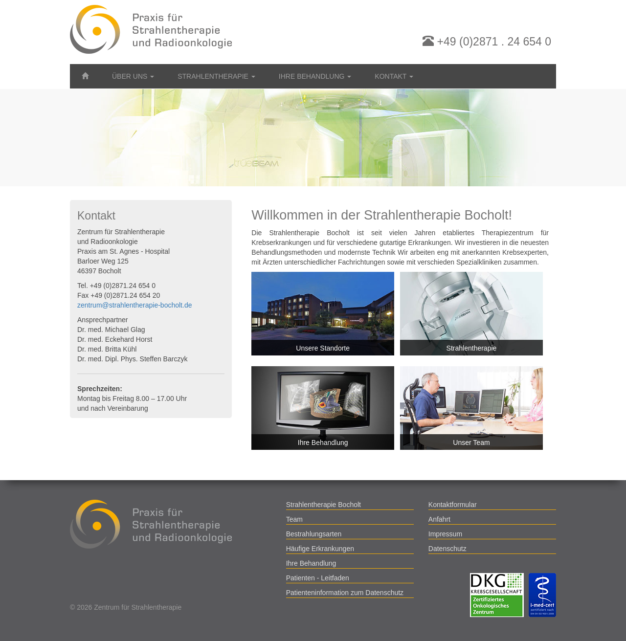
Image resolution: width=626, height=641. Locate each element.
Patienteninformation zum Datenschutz (344, 593)
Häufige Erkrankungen (320, 549)
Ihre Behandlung (323, 442)
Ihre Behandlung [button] (315, 76)
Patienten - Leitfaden (317, 578)
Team (294, 519)
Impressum (445, 534)
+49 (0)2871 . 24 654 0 (487, 41)
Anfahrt (439, 519)
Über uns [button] (133, 76)
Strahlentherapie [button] (216, 76)
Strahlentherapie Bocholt (323, 504)
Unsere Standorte (323, 348)
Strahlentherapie (472, 348)
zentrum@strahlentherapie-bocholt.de (134, 305)
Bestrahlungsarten (314, 534)
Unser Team (471, 442)
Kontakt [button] (394, 76)
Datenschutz (447, 549)
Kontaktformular (452, 504)
